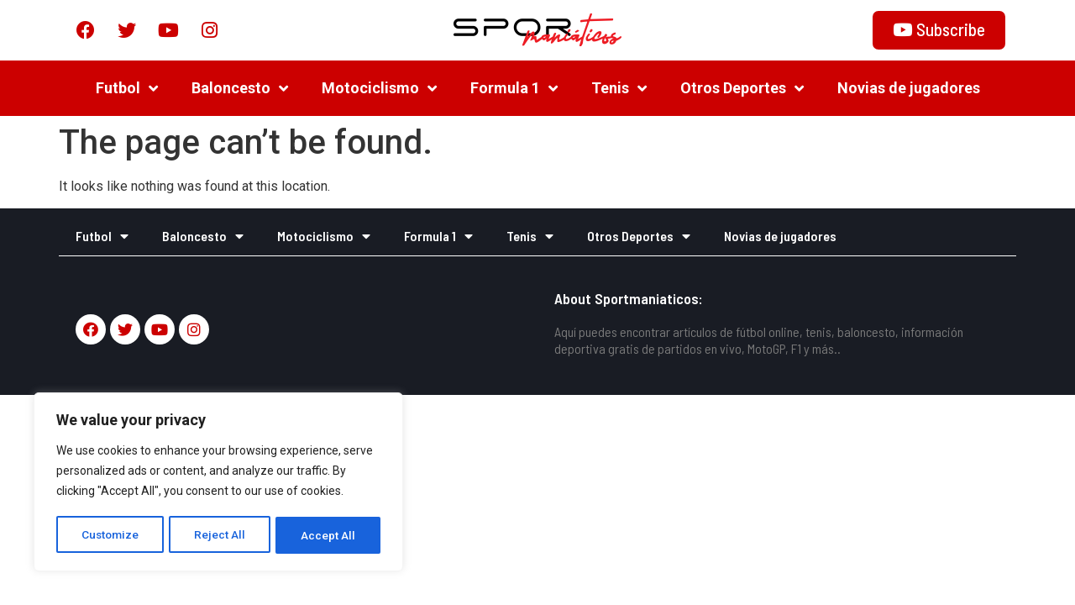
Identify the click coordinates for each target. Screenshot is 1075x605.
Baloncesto (239, 88)
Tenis (619, 88)
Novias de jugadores (908, 88)
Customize (110, 535)
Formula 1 (514, 88)
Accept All (329, 535)
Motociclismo (379, 88)
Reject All (221, 535)
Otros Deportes (742, 88)
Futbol (127, 88)
